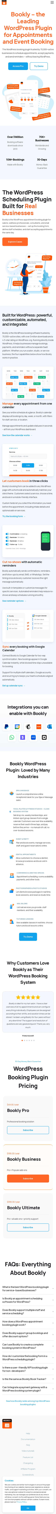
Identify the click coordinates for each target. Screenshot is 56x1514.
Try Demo (39, 66)
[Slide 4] (29, 1040)
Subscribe (28, 1130)
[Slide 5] (31, 1040)
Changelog (28, 1463)
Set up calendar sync (13, 685)
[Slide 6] (34, 1040)
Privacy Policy (22, 1502)
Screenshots (28, 1474)
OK (28, 1508)
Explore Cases (15, 241)
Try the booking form (13, 516)
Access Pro (18, 66)
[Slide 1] (22, 1040)
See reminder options (14, 600)
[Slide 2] (24, 1040)
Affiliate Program (28, 1469)
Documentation (28, 1439)
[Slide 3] (26, 1040)
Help (28, 1433)
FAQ (28, 1445)
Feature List (28, 1457)
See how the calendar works (17, 435)
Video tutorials (28, 1451)
